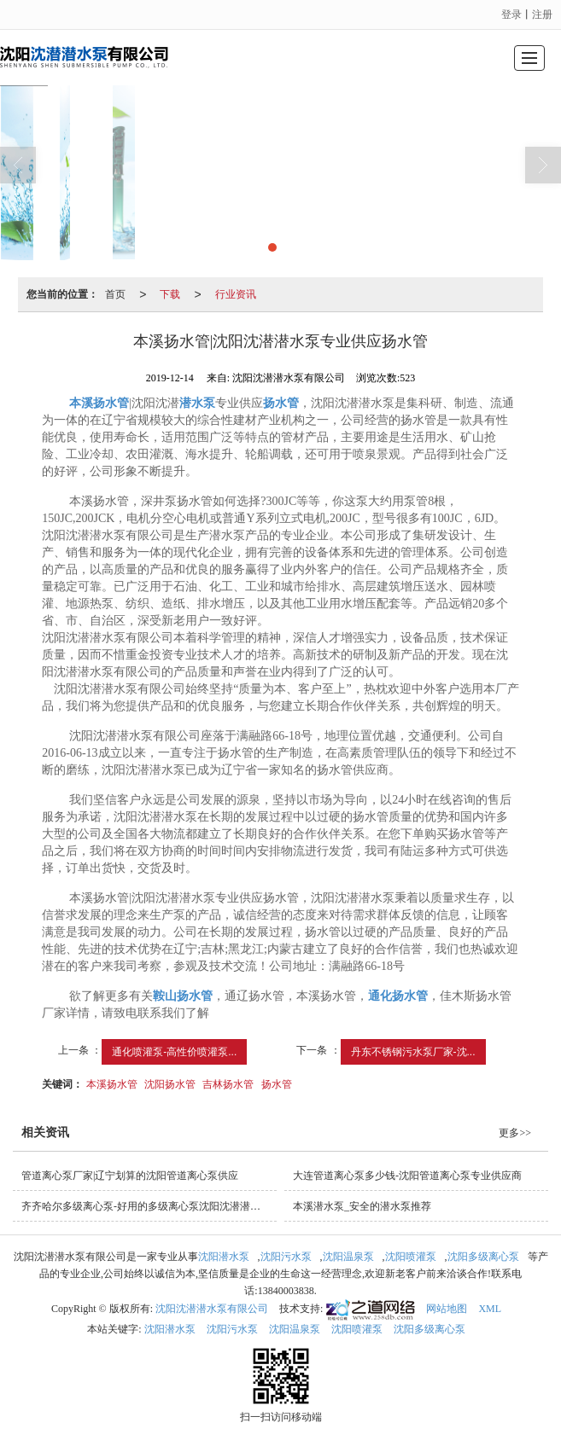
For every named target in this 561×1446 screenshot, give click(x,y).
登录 (511, 14)
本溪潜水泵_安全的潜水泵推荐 (362, 1206)
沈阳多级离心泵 (483, 1257)
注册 (542, 14)
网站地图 (446, 1309)
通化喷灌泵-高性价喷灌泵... (174, 1052)
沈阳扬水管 (170, 1084)
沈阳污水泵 (286, 1257)
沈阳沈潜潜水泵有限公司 (211, 1309)
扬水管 (276, 1084)
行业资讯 (235, 294)
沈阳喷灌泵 (410, 1257)
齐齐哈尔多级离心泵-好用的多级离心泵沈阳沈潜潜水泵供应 (149, 1206)
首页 (115, 294)
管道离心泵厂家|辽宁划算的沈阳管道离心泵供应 (129, 1176)
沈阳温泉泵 (348, 1257)
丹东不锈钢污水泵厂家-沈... (413, 1052)
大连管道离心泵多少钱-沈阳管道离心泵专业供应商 (407, 1176)
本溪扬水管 (111, 1084)
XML (489, 1309)
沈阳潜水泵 (223, 1257)
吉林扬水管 (228, 1084)
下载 (170, 294)
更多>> (515, 1133)
